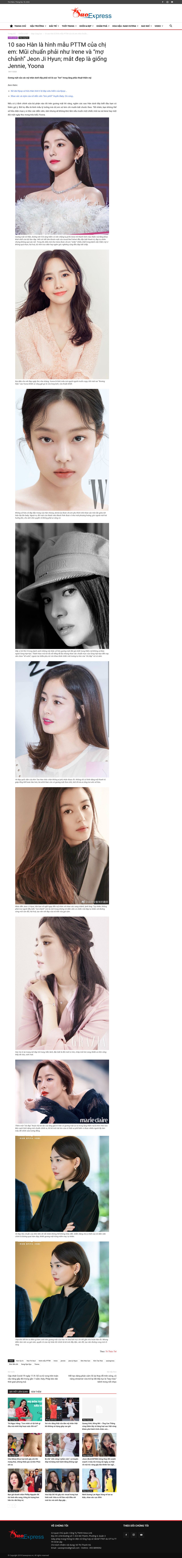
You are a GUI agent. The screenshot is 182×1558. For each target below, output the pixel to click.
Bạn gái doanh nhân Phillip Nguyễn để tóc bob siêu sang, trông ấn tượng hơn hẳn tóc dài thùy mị (23, 1497)
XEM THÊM (36, 1392)
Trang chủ (12, 33)
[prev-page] (9, 1506)
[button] (170, 26)
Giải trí (54, 26)
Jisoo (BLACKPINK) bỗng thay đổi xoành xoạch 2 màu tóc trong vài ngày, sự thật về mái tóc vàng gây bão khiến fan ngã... (99, 1462)
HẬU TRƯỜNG (38, 26)
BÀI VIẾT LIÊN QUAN (19, 1392)
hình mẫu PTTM (44, 1361)
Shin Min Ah (13, 1364)
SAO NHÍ (146, 26)
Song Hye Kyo (26, 1364)
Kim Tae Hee (98, 1361)
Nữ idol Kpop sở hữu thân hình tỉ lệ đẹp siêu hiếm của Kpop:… (39, 91)
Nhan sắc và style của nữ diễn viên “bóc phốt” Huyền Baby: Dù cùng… (42, 96)
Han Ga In (20, 1361)
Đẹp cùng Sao (36, 33)
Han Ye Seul (31, 1361)
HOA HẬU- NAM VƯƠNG (125, 26)
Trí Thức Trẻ (111, 1351)
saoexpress (110, 1361)
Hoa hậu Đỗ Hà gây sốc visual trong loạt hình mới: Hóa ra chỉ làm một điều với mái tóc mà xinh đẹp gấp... (61, 1497)
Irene (56, 1361)
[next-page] (14, 1506)
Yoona (37, 1364)
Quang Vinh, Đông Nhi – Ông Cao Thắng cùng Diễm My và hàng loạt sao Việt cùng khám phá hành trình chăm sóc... (99, 1426)
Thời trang (69, 26)
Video (159, 26)
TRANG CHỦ (18, 26)
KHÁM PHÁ (102, 26)
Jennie (63, 1361)
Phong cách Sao (51, 1420)
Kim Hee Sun (85, 1361)
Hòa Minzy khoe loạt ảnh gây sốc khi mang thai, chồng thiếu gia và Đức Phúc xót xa (24, 1462)
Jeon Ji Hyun (73, 1361)
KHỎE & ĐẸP (86, 26)
